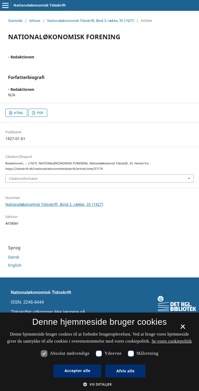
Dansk (13, 257)
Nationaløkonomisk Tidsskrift (39, 5)
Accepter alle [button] (77, 370)
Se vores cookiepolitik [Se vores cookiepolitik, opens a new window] (172, 341)
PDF (39, 112)
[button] (99, 384)
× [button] (183, 328)
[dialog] (99, 352)
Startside (15, 20)
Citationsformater (23, 178)
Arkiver (34, 20)
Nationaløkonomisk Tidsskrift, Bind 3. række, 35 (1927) (90, 20)
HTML (18, 112)
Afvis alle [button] (125, 370)
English (15, 265)
